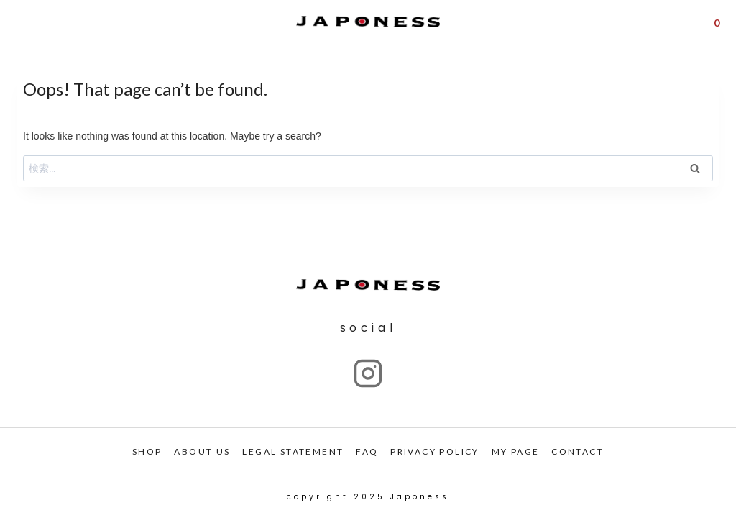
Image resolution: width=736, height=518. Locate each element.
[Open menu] (20, 22)
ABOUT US (202, 451)
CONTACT (577, 451)
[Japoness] (368, 22)
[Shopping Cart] (716, 21)
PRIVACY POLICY (434, 451)
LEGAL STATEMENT (293, 451)
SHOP (147, 451)
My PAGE (516, 451)
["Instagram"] (368, 373)
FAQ (367, 451)
